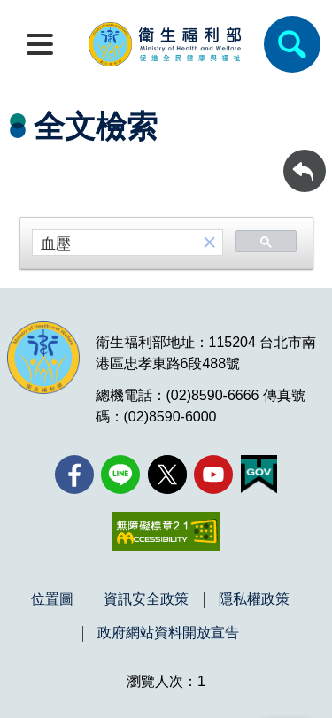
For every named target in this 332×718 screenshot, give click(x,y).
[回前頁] (304, 171)
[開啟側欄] (40, 44)
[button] (209, 243)
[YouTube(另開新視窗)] (213, 474)
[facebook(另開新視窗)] (74, 474)
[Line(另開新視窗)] (120, 474)
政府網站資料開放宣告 (168, 633)
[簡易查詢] (292, 44)
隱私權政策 (254, 599)
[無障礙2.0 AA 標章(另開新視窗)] (166, 531)
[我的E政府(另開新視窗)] (259, 474)
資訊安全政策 (146, 599)
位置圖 (52, 599)
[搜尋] (115, 243)
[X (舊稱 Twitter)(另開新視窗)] (167, 474)
